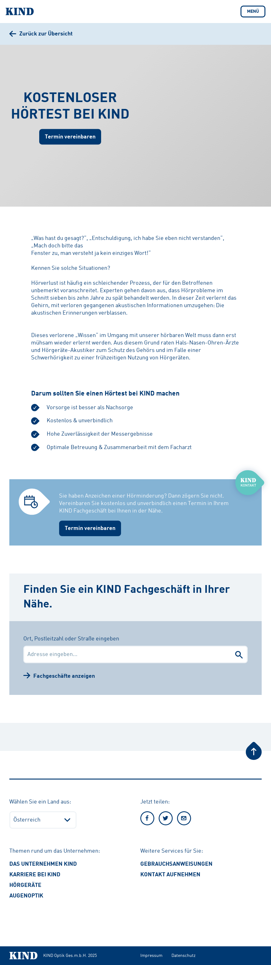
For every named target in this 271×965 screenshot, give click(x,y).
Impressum (151, 955)
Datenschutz (183, 955)
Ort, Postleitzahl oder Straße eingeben (71, 639)
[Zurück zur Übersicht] (40, 34)
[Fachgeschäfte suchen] (239, 654)
